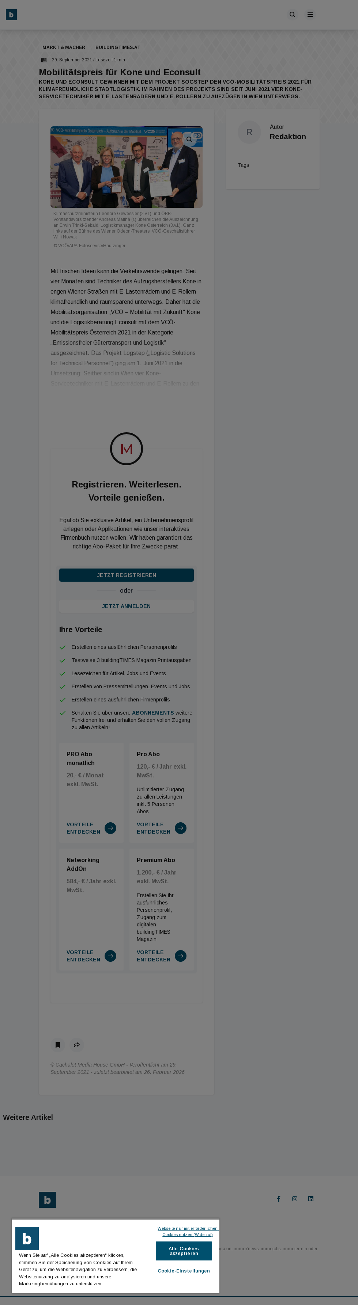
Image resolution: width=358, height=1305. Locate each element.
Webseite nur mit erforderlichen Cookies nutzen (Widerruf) (188, 1231)
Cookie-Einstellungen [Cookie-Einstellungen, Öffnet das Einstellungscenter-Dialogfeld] (184, 1271)
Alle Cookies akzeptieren (184, 1251)
